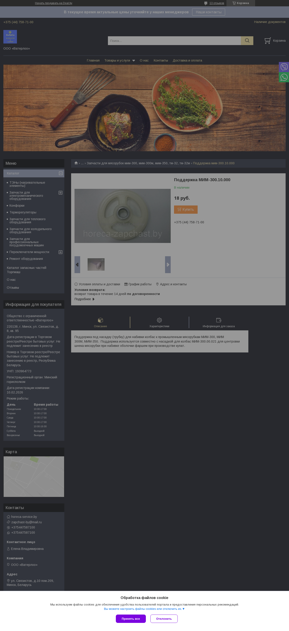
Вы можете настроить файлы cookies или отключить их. (143, 608)
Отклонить (164, 618)
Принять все (131, 618)
